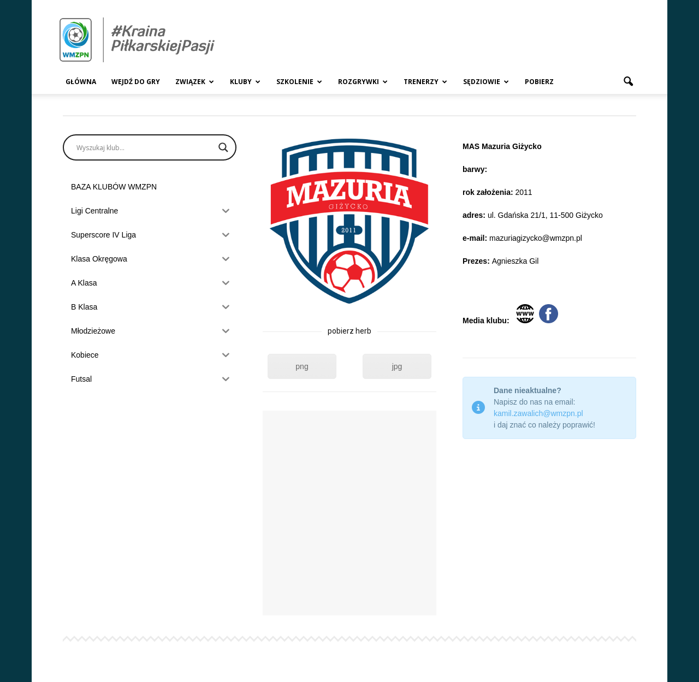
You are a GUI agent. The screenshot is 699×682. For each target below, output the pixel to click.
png (301, 366)
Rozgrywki (363, 81)
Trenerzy (425, 81)
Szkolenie (299, 81)
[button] (628, 82)
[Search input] (144, 147)
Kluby (245, 81)
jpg (397, 366)
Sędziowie (486, 81)
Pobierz (539, 81)
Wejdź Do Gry (135, 81)
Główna (81, 81)
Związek (194, 81)
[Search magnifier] (223, 147)
